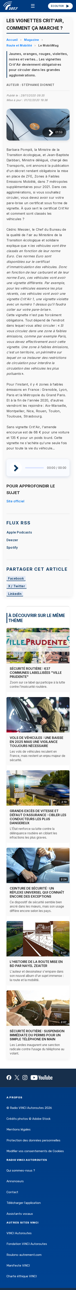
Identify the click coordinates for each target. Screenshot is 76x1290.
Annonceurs (15, 1181)
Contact (12, 1192)
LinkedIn (15, 594)
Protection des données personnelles (33, 1140)
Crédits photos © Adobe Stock (28, 1119)
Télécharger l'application (23, 1203)
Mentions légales (18, 1129)
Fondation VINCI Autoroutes (26, 1244)
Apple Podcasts (19, 532)
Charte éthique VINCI (21, 1276)
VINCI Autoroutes (19, 1233)
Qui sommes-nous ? (20, 1170)
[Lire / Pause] (47, 132)
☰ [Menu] (33, 6)
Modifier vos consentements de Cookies (35, 1151)
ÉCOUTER (60, 6)
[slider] (34, 467)
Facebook (16, 578)
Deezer (12, 540)
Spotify (12, 547)
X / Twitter (16, 586)
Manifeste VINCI (18, 1265)
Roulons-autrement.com (24, 1255)
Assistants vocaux (19, 1214)
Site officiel (15, 501)
